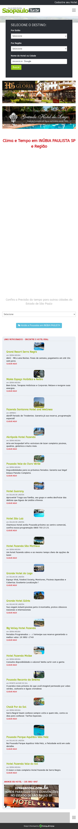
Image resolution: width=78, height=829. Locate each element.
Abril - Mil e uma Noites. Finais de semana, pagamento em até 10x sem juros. (38, 359)
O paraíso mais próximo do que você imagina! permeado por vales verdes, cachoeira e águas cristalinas (38, 687)
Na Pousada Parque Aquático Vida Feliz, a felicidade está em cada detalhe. (38, 744)
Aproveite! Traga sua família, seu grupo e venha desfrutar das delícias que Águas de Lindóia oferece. (36, 499)
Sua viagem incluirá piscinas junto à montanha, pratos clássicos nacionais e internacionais (36, 608)
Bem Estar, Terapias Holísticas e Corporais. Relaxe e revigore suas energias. (38, 386)
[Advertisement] (39, 226)
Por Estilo (15, 30)
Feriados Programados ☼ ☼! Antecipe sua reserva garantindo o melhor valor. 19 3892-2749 (36, 635)
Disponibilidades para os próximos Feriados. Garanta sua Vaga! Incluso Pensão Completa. (36, 471)
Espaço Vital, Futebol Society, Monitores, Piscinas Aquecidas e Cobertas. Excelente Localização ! (36, 581)
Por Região (16, 43)
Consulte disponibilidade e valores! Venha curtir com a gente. (35, 662)
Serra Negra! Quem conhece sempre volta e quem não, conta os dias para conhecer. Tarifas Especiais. (37, 714)
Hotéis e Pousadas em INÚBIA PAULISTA (39, 325)
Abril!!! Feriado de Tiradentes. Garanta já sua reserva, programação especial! (38, 417)
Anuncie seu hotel (13, 782)
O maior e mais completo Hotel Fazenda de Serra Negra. (33, 770)
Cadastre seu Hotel (66, 2)
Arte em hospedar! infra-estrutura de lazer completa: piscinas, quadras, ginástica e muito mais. (36, 444)
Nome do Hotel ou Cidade (23, 56)
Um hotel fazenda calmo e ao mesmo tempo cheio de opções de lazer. (37, 553)
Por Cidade (7, 309)
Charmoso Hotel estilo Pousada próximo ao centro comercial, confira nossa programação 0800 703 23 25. (36, 526)
